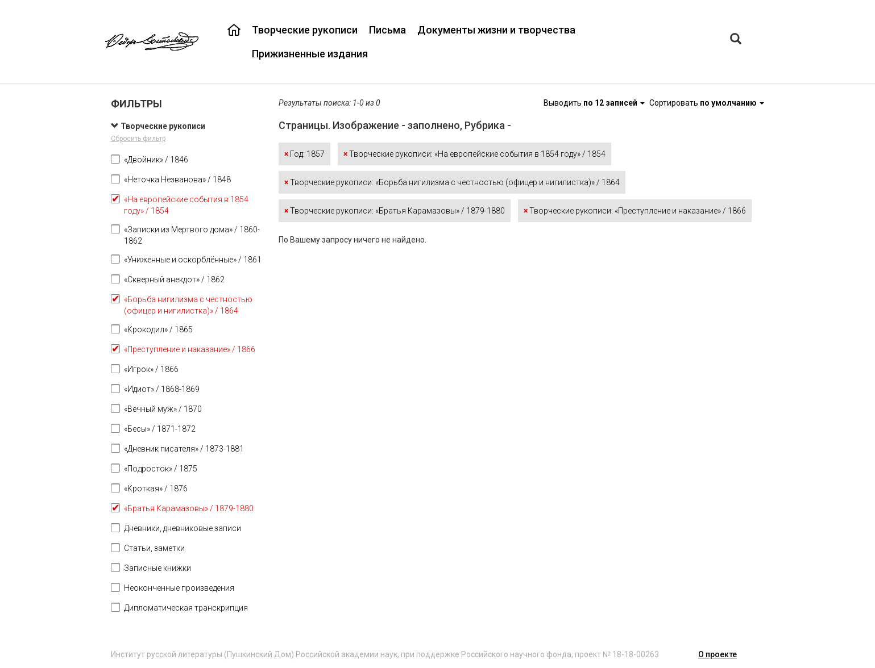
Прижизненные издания (310, 54)
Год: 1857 (304, 153)
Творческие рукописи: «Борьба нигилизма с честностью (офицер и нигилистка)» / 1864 (452, 182)
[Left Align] (735, 40)
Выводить (595, 102)
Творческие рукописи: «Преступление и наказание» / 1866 (635, 210)
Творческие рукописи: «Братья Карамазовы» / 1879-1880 (394, 210)
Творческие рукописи (305, 30)
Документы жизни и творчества (496, 30)
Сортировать (706, 102)
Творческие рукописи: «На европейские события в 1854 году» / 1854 (474, 153)
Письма (387, 30)
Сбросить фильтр (138, 139)
